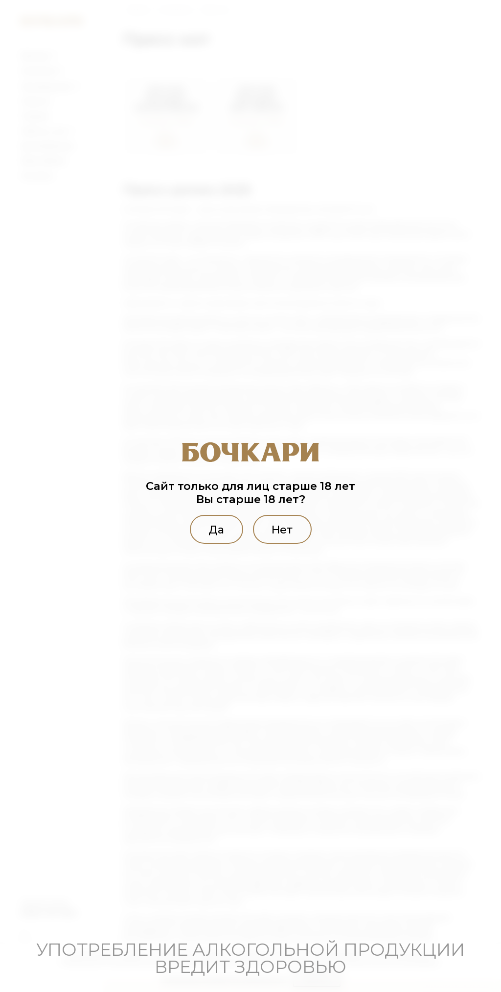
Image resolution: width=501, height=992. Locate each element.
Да (214, 529)
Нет (284, 529)
